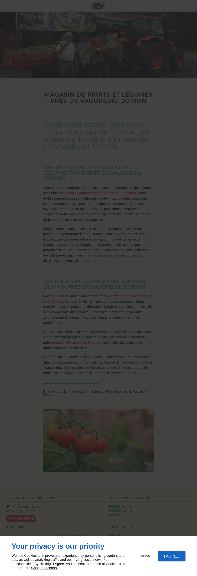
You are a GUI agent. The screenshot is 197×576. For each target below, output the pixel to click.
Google (36, 568)
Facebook (50, 568)
